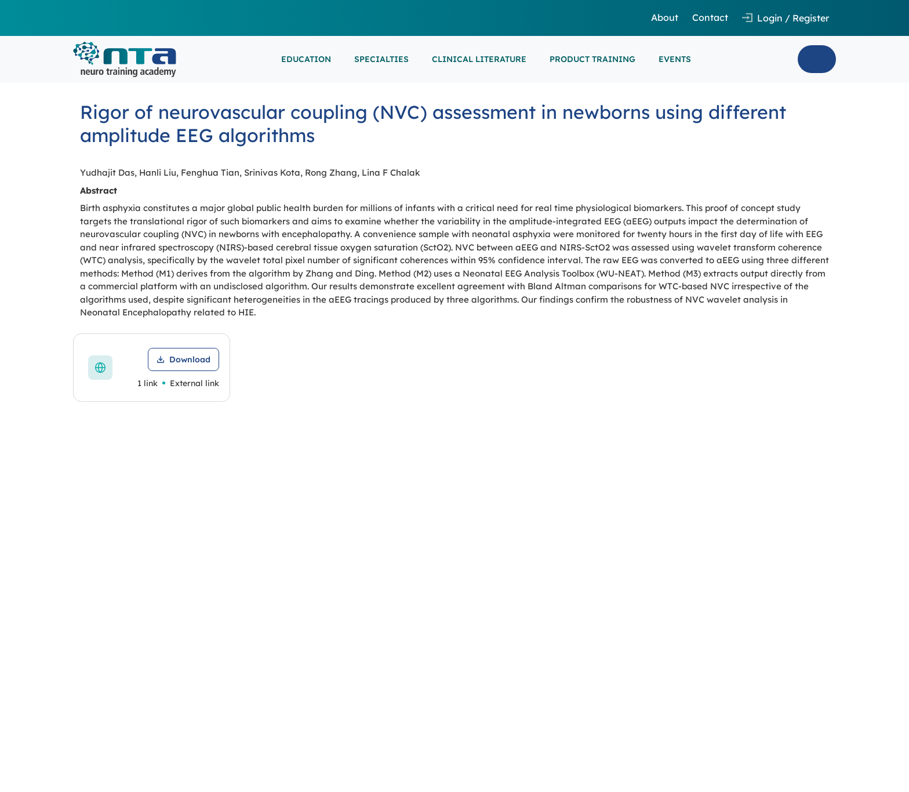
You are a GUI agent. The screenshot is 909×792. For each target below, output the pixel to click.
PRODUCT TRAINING (592, 59)
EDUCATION (306, 59)
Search (817, 59)
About (664, 17)
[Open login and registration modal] (785, 18)
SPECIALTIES (381, 59)
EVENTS (675, 59)
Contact (710, 17)
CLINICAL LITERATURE (479, 59)
